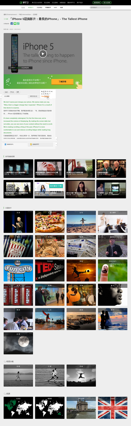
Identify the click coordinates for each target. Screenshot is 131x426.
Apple (6, 91)
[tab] (92, 35)
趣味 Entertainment (10, 14)
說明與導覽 (86, 404)
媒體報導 (76, 407)
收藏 (7, 19)
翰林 (61, 7)
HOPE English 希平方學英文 (50, 391)
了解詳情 (59, 81)
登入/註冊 (107, 2)
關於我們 (76, 405)
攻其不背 (18, 67)
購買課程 (97, 2)
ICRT (55, 7)
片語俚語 (39, 7)
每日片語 (67, 405)
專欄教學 (48, 7)
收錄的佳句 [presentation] (87, 83)
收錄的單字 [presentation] (109, 83)
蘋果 (18, 91)
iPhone (12, 91)
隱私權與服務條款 (87, 402)
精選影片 (31, 7)
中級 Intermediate (25, 14)
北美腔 (35, 14)
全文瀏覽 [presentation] (85, 35)
